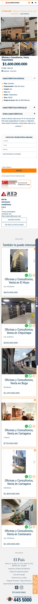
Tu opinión (36, 302)
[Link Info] (19, 285)
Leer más (18, 126)
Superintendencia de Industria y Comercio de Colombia (19, 584)
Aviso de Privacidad (19, 575)
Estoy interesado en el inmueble (19, 155)
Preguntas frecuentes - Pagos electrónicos (19, 581)
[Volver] (3, 3)
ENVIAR (19, 171)
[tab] (19, 78)
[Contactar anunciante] (33, 276)
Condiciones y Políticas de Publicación (19, 569)
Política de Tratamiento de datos (17, 176)
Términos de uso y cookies (19, 578)
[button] (19, 79)
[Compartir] (35, 3)
